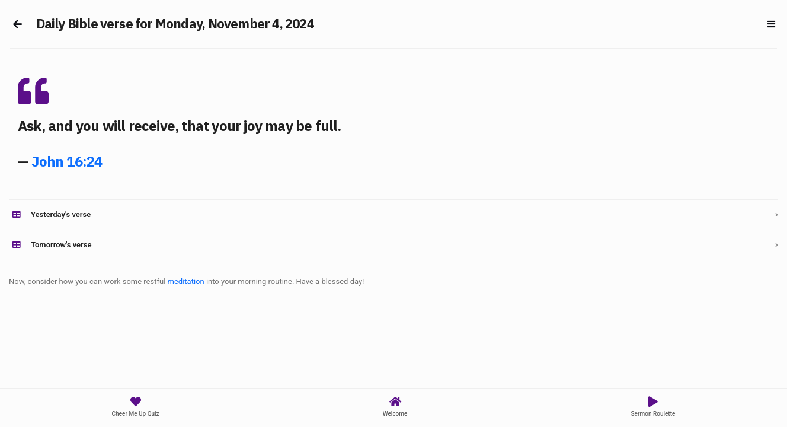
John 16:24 (66, 161)
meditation (186, 281)
